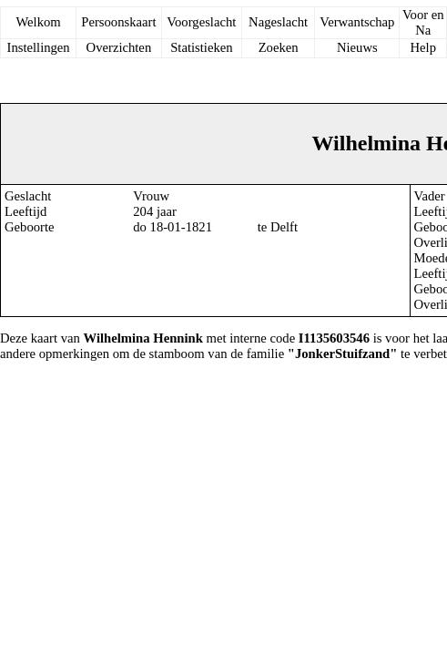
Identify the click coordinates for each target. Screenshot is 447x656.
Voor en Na (423, 22)
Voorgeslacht (201, 22)
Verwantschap (357, 22)
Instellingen (38, 47)
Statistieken (201, 47)
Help (423, 47)
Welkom (37, 22)
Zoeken (279, 47)
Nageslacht (278, 22)
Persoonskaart (118, 22)
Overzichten (119, 47)
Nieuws (357, 47)
